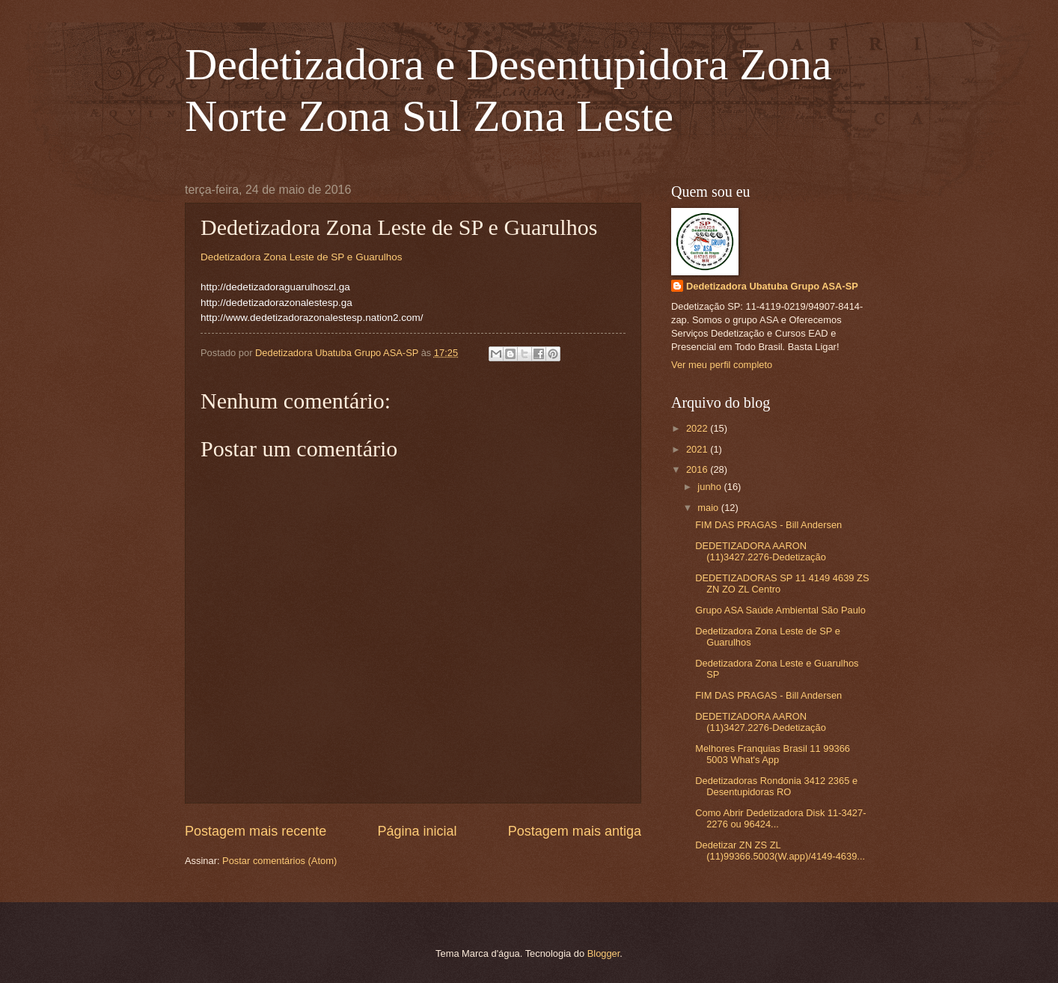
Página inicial (416, 831)
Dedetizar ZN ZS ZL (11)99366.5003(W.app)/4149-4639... (780, 850)
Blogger (603, 953)
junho (710, 486)
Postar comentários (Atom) (279, 860)
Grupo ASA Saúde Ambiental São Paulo (780, 610)
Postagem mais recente (255, 831)
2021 (698, 449)
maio (709, 507)
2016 (698, 469)
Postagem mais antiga (574, 831)
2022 (698, 428)
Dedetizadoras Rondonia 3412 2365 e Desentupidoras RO (776, 786)
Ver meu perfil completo (721, 364)
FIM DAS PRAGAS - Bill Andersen (768, 524)
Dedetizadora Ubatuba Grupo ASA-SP (772, 286)
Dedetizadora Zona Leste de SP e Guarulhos (302, 257)
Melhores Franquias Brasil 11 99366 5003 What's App (772, 754)
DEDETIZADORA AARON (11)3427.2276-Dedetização (760, 551)
